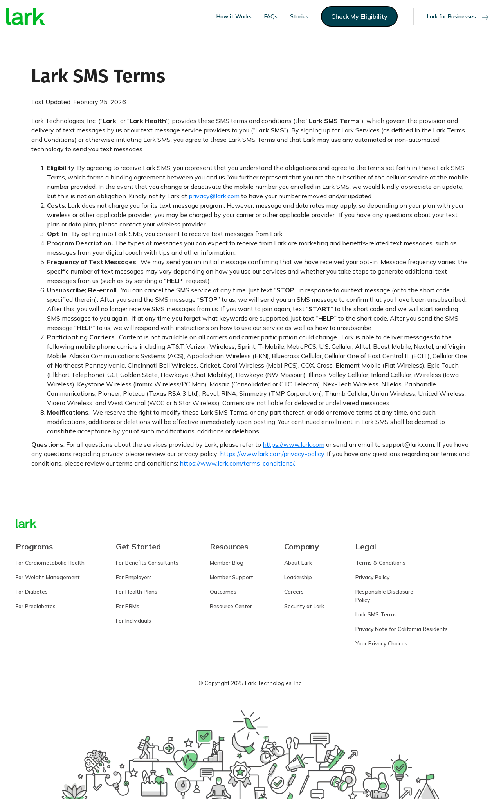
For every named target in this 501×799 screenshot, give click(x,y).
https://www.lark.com (293, 444)
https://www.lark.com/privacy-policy (272, 454)
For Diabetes (32, 591)
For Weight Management (48, 577)
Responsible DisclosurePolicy (384, 595)
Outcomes (223, 591)
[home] (25, 16)
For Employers (134, 577)
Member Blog (226, 562)
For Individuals (133, 620)
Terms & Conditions (380, 562)
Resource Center (231, 606)
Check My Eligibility (359, 16)
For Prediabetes (36, 606)
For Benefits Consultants (147, 562)
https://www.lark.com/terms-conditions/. (237, 463)
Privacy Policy (372, 577)
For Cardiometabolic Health (50, 562)
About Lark (298, 562)
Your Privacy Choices (381, 643)
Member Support (231, 577)
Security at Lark (304, 606)
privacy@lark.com (214, 196)
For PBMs (127, 606)
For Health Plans (136, 591)
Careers (294, 591)
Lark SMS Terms (376, 614)
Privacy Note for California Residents (401, 628)
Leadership (298, 577)
